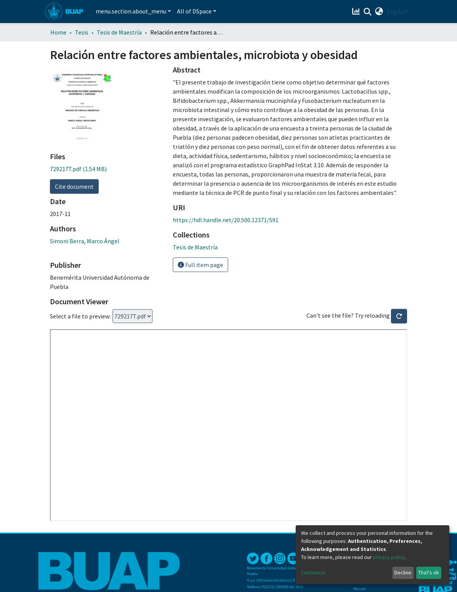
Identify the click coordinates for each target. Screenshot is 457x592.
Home (58, 32)
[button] (379, 11)
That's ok (428, 572)
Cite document (74, 186)
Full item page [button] (200, 265)
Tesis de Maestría (119, 32)
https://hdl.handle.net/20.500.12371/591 (225, 220)
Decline (402, 572)
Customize (313, 572)
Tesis (81, 32)
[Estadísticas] (357, 11)
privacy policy (389, 557)
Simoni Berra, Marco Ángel (84, 241)
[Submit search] (368, 12)
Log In (395, 11)
